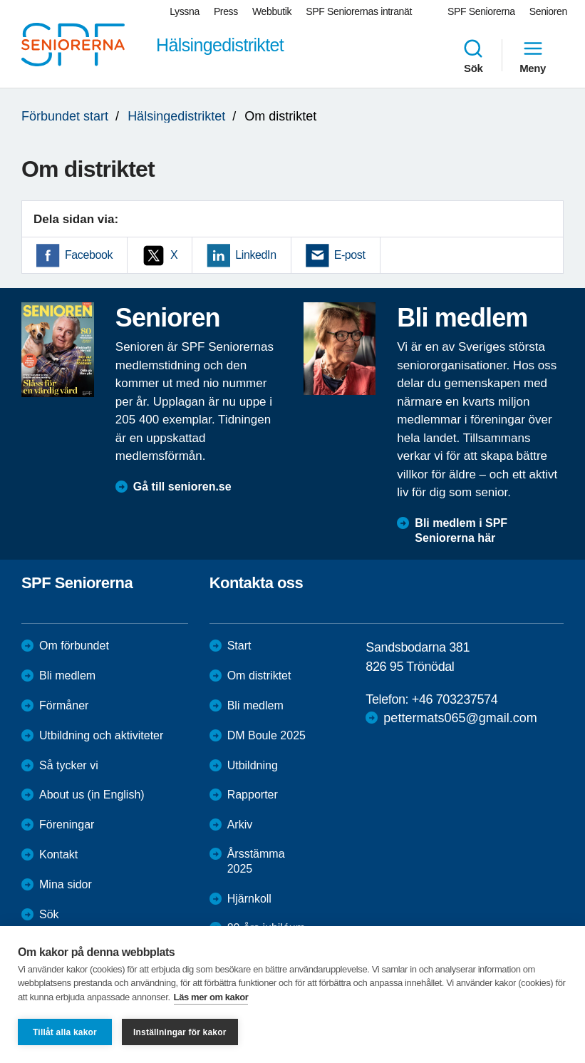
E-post (350, 255)
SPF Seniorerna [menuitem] (481, 11)
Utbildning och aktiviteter (101, 735)
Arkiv (240, 824)
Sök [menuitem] (473, 55)
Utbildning (252, 765)
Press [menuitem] (226, 11)
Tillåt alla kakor (65, 1032)
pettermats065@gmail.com (460, 718)
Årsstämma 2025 (256, 861)
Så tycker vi (68, 765)
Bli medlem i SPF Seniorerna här (461, 530)
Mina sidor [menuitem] (65, 884)
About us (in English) (92, 795)
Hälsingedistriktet (176, 116)
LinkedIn (255, 255)
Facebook (89, 255)
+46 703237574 (454, 699)
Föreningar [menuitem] (66, 824)
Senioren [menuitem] (548, 11)
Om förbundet (74, 646)
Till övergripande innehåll (0, 0)
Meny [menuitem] (532, 55)
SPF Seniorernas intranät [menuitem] (359, 11)
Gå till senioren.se (182, 487)
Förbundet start (64, 116)
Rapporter (252, 795)
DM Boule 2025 (266, 735)
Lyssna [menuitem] (185, 11)
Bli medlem (67, 675)
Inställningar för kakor (180, 1032)
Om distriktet (259, 675)
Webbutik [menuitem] (271, 11)
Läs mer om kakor (211, 997)
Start (239, 646)
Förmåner (63, 705)
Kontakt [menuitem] (58, 854)
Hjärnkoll (249, 899)
